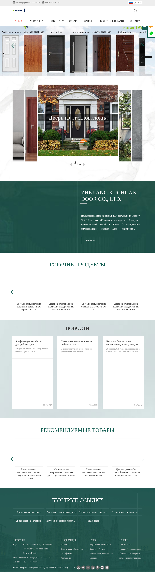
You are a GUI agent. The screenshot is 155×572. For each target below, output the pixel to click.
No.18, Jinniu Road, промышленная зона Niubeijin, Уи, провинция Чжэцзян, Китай (38, 549)
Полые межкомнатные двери (130, 558)
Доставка (65, 545)
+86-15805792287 (52, 2)
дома (18, 21)
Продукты (35, 21)
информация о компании (100, 545)
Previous (71, 164)
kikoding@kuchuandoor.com (28, 2)
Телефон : (17, 562)
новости (57, 21)
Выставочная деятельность (101, 554)
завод (88, 21)
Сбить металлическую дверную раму (130, 554)
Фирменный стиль (97, 549)
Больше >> (78, 139)
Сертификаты (66, 554)
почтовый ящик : (20, 558)
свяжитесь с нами (111, 21)
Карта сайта (66, 558)
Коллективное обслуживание (72, 549)
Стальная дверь (125, 545)
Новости (93, 558)
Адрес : (16, 545)
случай (74, 21)
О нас (135, 21)
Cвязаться (19, 540)
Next (84, 164)
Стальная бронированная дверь (130, 549)
